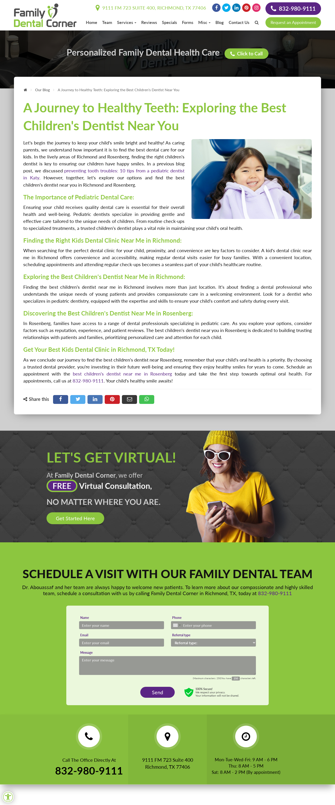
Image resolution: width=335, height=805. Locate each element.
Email (84, 637)
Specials (169, 22)
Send (157, 694)
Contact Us (239, 22)
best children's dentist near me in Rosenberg (122, 373)
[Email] (121, 644)
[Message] (167, 667)
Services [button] (126, 22)
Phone (176, 619)
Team (107, 22)
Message (86, 654)
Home (91, 22)
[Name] (121, 627)
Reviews (149, 22)
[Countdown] (236, 680)
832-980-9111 (293, 8)
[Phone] (213, 627)
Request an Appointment (293, 22)
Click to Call (247, 53)
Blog (219, 22)
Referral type (181, 637)
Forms (187, 22)
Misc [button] (204, 22)
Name (84, 619)
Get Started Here (75, 520)
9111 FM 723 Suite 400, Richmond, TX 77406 (151, 7)
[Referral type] (213, 644)
